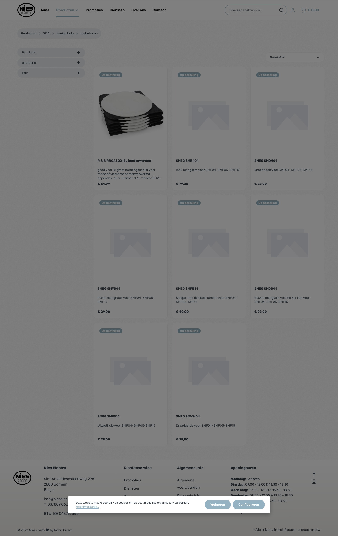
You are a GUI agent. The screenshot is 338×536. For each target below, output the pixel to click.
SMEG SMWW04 (188, 416)
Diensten (131, 488)
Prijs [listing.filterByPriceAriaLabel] (51, 73)
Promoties (132, 480)
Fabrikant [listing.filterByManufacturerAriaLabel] (51, 52)
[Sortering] (295, 57)
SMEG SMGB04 (265, 289)
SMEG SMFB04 (109, 289)
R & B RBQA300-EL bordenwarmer (124, 161)
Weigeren (217, 505)
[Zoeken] (281, 10)
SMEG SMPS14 (109, 416)
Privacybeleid (188, 496)
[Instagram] (314, 482)
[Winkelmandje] (310, 10)
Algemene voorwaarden (188, 484)
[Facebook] (314, 475)
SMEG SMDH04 (265, 161)
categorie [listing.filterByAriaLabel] (51, 63)
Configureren (248, 505)
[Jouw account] (293, 10)
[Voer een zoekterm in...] (251, 10)
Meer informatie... (87, 507)
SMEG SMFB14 (187, 289)
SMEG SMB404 (187, 161)
